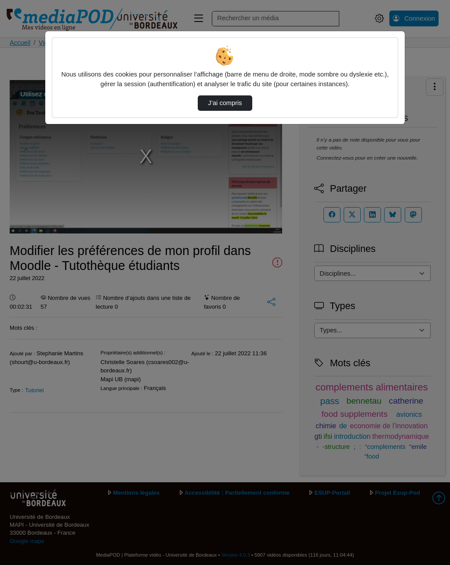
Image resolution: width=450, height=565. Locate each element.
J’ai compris (225, 102)
